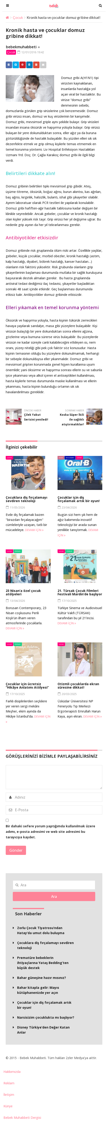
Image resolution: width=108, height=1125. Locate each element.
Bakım (61, 457)
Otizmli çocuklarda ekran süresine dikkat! (78, 686)
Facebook (8, 64)
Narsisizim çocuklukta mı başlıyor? (45, 1017)
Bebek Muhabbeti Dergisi (22, 1117)
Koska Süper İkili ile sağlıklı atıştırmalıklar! (72, 419)
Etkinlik (18, 551)
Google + (35, 64)
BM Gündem (70, 457)
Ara (54, 896)
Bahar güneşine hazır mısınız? (41, 977)
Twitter (15, 64)
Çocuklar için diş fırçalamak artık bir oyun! (79, 499)
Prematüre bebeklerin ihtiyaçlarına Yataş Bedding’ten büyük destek (42, 962)
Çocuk (18, 17)
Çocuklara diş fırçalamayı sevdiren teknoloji (26, 499)
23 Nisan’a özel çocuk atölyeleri (23, 592)
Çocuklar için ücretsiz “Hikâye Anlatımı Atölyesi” (27, 686)
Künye (8, 1106)
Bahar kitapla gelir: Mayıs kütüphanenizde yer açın (38, 990)
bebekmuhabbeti (21, 46)
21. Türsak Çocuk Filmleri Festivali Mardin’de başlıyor (80, 592)
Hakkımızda (12, 1071)
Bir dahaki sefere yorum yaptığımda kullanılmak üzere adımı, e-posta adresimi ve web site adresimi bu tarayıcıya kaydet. (50, 831)
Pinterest (21, 64)
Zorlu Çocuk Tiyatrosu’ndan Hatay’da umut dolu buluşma (40, 930)
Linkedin (28, 64)
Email (42, 64)
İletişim (8, 1094)
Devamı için (34, 530)
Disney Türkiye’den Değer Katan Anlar (43, 1030)
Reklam (8, 1083)
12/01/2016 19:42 (30, 52)
